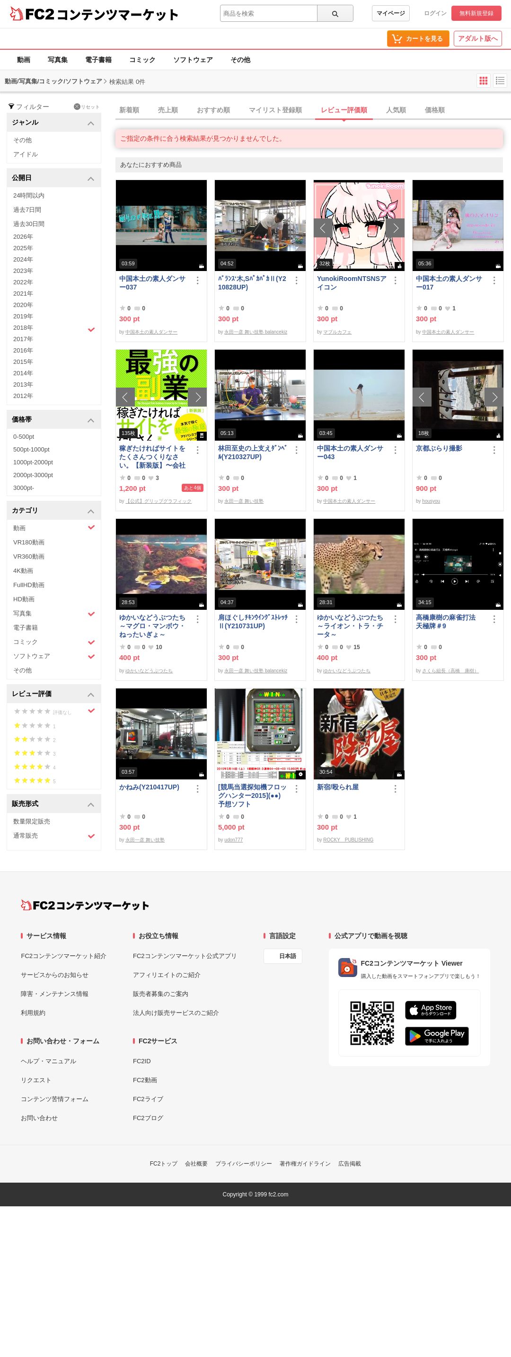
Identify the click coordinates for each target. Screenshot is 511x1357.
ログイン (435, 13)
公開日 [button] (53, 178)
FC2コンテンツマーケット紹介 (63, 955)
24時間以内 (28, 195)
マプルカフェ (337, 332)
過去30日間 (28, 223)
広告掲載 (349, 1163)
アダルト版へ (478, 38)
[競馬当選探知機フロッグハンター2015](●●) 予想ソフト (253, 795)
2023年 (23, 270)
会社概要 (196, 1163)
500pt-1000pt (31, 449)
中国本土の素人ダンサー (151, 332)
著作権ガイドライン (305, 1163)
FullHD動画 (28, 584)
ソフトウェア (193, 59)
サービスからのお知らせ (54, 974)
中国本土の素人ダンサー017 (449, 283)
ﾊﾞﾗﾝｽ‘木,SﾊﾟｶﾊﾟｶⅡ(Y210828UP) (252, 283)
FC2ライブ (148, 1099)
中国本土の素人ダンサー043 (350, 452)
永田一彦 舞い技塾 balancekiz (255, 332)
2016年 (23, 350)
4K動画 (23, 570)
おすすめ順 (213, 110)
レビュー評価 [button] (53, 694)
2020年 (23, 304)
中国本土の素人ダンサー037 (152, 283)
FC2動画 (145, 1080)
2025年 (23, 248)
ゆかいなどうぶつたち (149, 670)
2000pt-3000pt (33, 475)
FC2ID (142, 1061)
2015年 (23, 361)
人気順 (396, 110)
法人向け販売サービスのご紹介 (176, 1012)
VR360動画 (28, 556)
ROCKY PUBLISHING (348, 839)
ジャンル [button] (53, 122)
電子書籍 (98, 59)
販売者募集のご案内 (160, 993)
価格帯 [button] (53, 420)
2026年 (23, 236)
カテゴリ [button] (53, 511)
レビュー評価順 (344, 110)
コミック (142, 59)
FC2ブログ (148, 1118)
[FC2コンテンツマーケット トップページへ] (85, 905)
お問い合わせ (39, 1118)
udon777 (233, 839)
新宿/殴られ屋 (338, 787)
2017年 (23, 339)
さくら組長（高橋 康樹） (450, 670)
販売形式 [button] (53, 804)
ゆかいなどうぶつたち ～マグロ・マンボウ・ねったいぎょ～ (154, 626)
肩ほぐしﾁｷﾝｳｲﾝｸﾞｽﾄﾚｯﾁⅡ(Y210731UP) (253, 622)
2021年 (23, 293)
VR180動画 (28, 542)
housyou (431, 501)
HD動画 (24, 599)
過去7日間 (27, 209)
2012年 (23, 395)
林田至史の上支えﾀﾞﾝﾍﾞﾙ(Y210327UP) (253, 452)
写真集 (58, 59)
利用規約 (33, 1012)
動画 (23, 59)
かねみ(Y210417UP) (149, 787)
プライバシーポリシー (243, 1163)
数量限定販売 (31, 821)
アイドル (25, 154)
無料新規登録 (476, 13)
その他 (240, 59)
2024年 (23, 259)
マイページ (391, 13)
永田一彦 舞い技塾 (244, 501)
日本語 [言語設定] (287, 956)
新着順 (129, 110)
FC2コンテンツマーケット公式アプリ (185, 955)
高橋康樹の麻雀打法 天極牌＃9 (449, 622)
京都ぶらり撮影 (439, 448)
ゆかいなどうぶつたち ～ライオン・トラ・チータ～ (352, 626)
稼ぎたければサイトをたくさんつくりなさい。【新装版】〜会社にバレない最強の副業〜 (152, 457)
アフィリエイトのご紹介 (167, 974)
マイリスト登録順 (275, 110)
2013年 (23, 384)
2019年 (23, 316)
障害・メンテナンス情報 (54, 993)
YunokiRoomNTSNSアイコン (352, 283)
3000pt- (23, 487)
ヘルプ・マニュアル (48, 1061)
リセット (87, 106)
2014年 (23, 373)
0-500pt (23, 436)
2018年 (54, 329)
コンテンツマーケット (117, 14)
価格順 (435, 110)
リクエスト (36, 1080)
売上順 (168, 110)
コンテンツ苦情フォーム (54, 1099)
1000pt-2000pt (33, 462)
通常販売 (54, 836)
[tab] (313, 110)
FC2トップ (164, 1163)
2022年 (23, 282)
